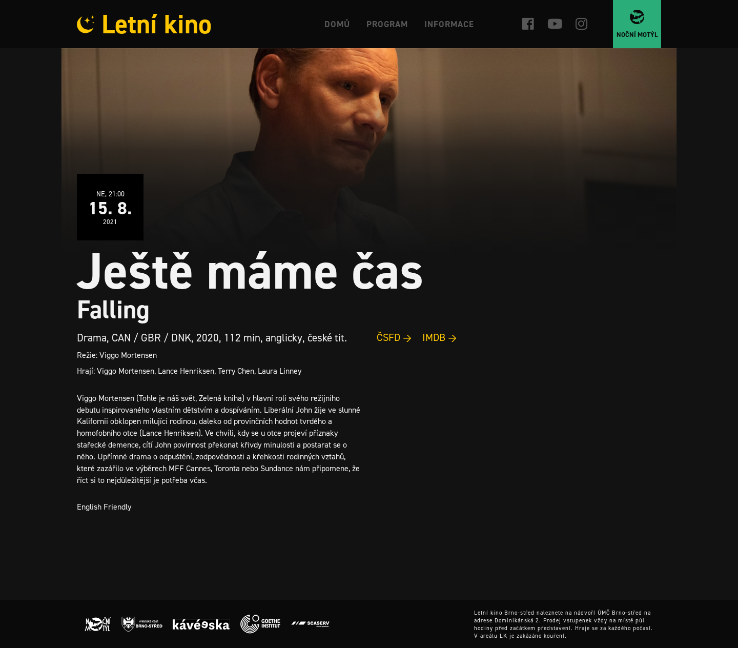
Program (387, 24)
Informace (449, 24)
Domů (337, 24)
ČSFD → (394, 337)
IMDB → (439, 337)
